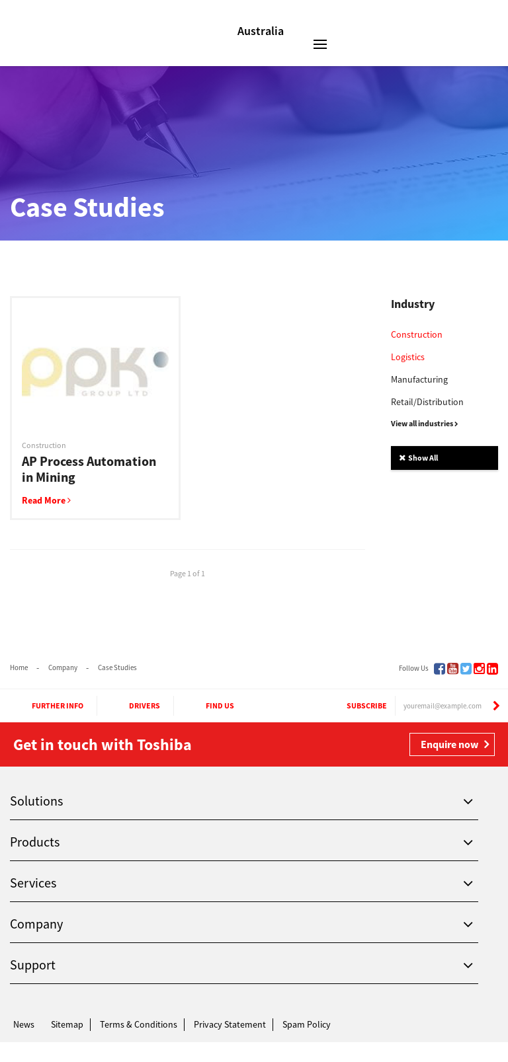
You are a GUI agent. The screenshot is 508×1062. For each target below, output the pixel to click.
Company (62, 667)
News (23, 1024)
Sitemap (67, 1024)
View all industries (424, 423)
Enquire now (449, 744)
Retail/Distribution (427, 402)
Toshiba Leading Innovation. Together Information (51, 1049)
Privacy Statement (230, 1024)
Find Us (208, 706)
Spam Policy (306, 1024)
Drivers (132, 706)
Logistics (408, 357)
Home (19, 667)
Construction (417, 334)
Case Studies (117, 667)
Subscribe (354, 706)
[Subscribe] (496, 706)
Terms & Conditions (138, 1024)
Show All (418, 458)
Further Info (45, 706)
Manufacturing (419, 379)
